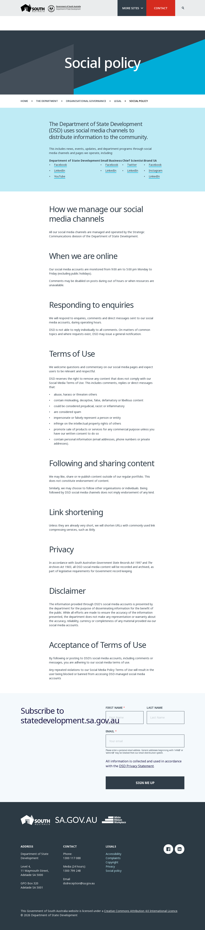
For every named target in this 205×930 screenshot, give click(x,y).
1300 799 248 (72, 871)
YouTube (59, 176)
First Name (115, 708)
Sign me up (145, 783)
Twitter (132, 165)
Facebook (60, 165)
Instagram (155, 170)
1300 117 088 (72, 858)
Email (111, 731)
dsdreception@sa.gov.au (79, 883)
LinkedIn (59, 170)
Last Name (155, 708)
